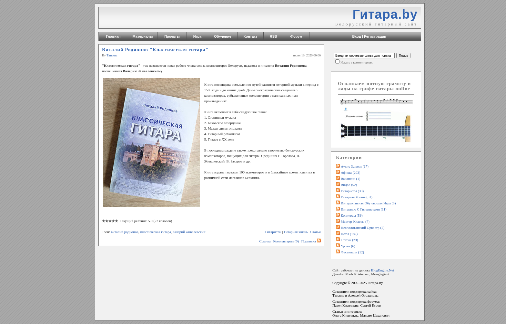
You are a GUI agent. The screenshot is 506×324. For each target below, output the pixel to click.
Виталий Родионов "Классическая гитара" (155, 49)
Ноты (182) (349, 234)
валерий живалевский (189, 232)
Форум (296, 36)
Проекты (172, 36)
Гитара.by (385, 14)
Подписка (311, 241)
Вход (356, 36)
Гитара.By (375, 283)
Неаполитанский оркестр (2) (362, 228)
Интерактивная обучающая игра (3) (368, 203)
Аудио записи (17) (355, 166)
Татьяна (111, 55)
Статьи (315, 232)
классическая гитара (155, 232)
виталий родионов (124, 232)
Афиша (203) (350, 172)
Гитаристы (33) (352, 191)
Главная (113, 36)
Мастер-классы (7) (355, 221)
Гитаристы (273, 232)
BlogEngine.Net (382, 270)
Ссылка (264, 241)
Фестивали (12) (352, 252)
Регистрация (375, 36)
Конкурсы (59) (352, 215)
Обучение (222, 36)
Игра (197, 36)
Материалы (143, 36)
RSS (273, 36)
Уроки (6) (348, 246)
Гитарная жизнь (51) (356, 197)
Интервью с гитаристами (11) (364, 209)
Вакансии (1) (350, 179)
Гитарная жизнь (296, 232)
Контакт (250, 36)
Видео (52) (349, 185)
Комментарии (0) (286, 241)
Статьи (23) (349, 240)
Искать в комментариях (356, 62)
